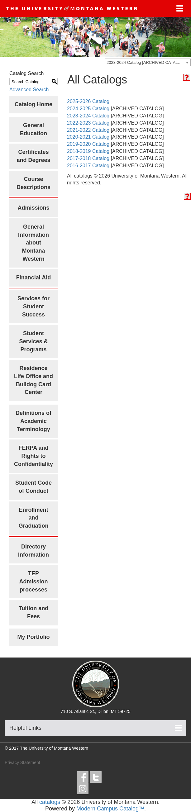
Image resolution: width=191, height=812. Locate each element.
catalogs (49, 802)
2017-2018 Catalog (88, 158)
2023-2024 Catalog (88, 115)
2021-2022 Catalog (88, 130)
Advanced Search (29, 89)
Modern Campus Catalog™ (110, 808)
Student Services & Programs (33, 341)
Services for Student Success (33, 306)
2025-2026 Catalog (88, 101)
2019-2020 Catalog (88, 144)
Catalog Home (33, 104)
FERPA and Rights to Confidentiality (33, 456)
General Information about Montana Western (33, 243)
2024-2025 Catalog (88, 108)
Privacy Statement (22, 762)
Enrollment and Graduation (33, 518)
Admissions (33, 208)
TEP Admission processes (33, 581)
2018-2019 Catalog (88, 151)
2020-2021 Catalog (88, 137)
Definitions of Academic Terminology (33, 421)
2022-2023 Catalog (88, 123)
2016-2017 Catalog (88, 165)
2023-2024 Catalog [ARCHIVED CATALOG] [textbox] (146, 62)
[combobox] (148, 62)
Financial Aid (33, 277)
